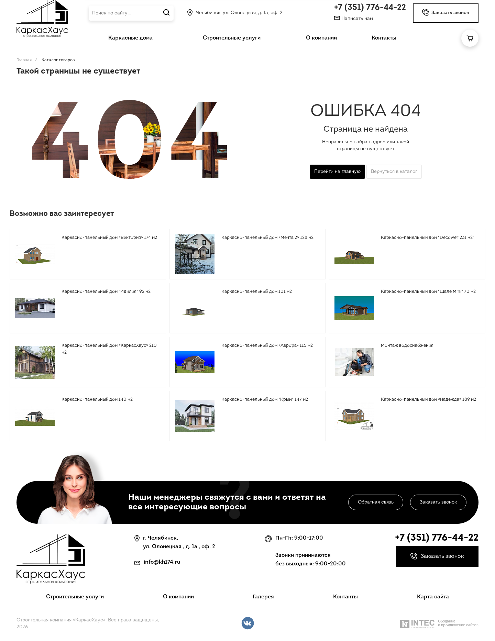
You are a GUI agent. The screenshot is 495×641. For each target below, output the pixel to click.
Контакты (345, 597)
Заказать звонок (438, 502)
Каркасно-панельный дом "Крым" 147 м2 (264, 399)
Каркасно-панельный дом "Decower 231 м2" (427, 237)
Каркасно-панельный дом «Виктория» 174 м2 (109, 237)
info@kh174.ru (162, 562)
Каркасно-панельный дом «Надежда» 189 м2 (428, 399)
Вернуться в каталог (394, 171)
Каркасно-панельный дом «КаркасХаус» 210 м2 (109, 349)
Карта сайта (433, 597)
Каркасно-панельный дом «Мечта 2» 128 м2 (267, 237)
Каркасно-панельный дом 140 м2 (97, 399)
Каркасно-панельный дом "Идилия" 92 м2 (106, 291)
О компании (178, 597)
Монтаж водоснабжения (407, 345)
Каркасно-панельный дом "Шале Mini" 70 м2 (428, 291)
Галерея (263, 597)
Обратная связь (376, 502)
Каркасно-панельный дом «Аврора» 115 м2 (267, 345)
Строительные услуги (75, 597)
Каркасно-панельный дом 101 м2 (256, 291)
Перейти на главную (337, 171)
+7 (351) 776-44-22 (370, 8)
